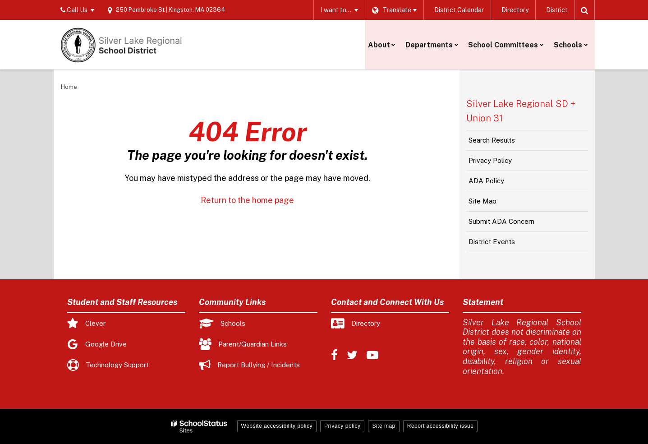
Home (69, 86)
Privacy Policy (490, 160)
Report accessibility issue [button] (440, 426)
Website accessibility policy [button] (277, 426)
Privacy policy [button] (342, 426)
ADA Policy (486, 181)
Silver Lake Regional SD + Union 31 (520, 111)
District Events (492, 241)
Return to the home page (247, 200)
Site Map (482, 201)
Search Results (492, 140)
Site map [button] (383, 426)
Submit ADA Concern (501, 221)
